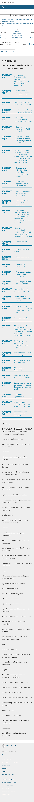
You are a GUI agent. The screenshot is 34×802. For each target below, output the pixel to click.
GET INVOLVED (6, 794)
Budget (4, 768)
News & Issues (6, 760)
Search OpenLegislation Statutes (24, 15)
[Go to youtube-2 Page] (3, 754)
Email (33, 44)
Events (4, 771)
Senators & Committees (10, 763)
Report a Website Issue (9, 782)
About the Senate (8, 774)
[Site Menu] (32, 2)
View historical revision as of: (8, 48)
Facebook (29, 44)
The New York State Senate (9, 2)
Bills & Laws (6, 766)
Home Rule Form (7, 785)
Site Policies (6, 788)
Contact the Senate (8, 779)
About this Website (8, 791)
